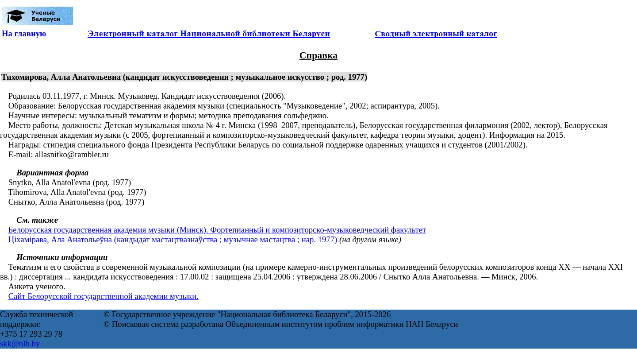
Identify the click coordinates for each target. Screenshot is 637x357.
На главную (24, 33)
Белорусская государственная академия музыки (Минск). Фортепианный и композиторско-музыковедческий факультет (217, 229)
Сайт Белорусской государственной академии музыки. (103, 296)
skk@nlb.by (20, 343)
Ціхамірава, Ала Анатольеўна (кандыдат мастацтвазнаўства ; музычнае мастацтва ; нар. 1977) (173, 239)
